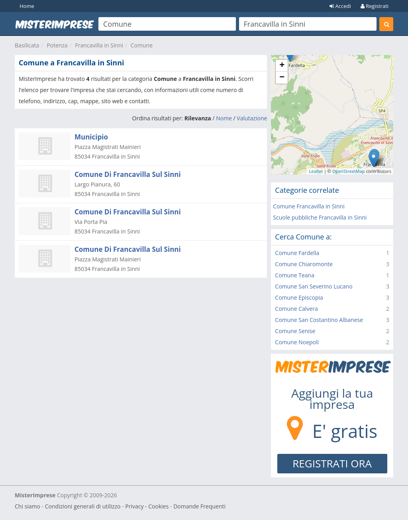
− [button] (281, 78)
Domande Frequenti (199, 506)
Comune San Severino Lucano (313, 286)
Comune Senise (295, 331)
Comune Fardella (297, 253)
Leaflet (316, 171)
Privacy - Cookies (147, 506)
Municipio (91, 136)
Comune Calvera (296, 308)
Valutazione (252, 118)
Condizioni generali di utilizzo (83, 506)
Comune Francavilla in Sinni (308, 206)
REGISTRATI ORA (332, 463)
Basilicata (27, 45)
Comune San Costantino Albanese (319, 320)
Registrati (374, 6)
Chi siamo (27, 506)
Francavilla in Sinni (99, 45)
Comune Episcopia (299, 297)
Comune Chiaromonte (304, 264)
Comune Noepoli (297, 342)
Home (27, 6)
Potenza (57, 45)
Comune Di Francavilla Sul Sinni (128, 174)
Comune (142, 45)
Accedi (340, 6)
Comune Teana (294, 275)
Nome (224, 118)
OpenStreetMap (348, 171)
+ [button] (281, 66)
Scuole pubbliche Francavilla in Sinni (320, 217)
